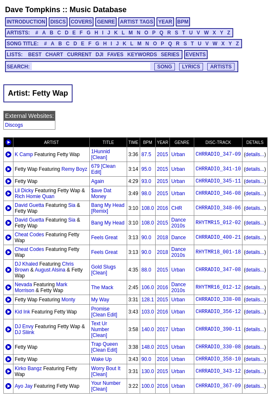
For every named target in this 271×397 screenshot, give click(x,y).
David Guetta (29, 205)
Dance (178, 237)
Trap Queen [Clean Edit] (104, 347)
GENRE (106, 22)
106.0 (147, 287)
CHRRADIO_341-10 (218, 169)
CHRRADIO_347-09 (218, 154)
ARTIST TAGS (136, 22)
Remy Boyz (74, 169)
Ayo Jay (23, 386)
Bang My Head (107, 223)
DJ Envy (24, 326)
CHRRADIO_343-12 (218, 371)
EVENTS (196, 54)
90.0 (146, 237)
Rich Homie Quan (35, 196)
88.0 (146, 270)
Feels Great (104, 237)
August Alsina (50, 270)
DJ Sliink (24, 332)
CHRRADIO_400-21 (218, 237)
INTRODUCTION (26, 22)
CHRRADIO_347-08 (218, 270)
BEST (35, 54)
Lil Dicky (24, 190)
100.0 (147, 386)
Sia (71, 205)
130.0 (147, 371)
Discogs (14, 125)
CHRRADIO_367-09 (218, 386)
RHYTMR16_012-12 (218, 287)
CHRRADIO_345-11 (218, 181)
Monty (69, 300)
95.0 (146, 169)
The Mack (102, 287)
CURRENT (79, 54)
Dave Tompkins (32, 9)
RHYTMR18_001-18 (218, 252)
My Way (100, 300)
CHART (54, 54)
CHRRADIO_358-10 (218, 359)
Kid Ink (22, 312)
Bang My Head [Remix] (107, 208)
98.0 (146, 193)
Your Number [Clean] (105, 386)
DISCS (58, 22)
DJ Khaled (26, 264)
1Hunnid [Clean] (100, 154)
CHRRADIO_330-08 (218, 347)
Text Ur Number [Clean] (100, 329)
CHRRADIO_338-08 (218, 300)
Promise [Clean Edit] (104, 312)
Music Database (98, 9)
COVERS (81, 22)
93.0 (146, 181)
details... (254, 154)
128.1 (147, 300)
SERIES (170, 54)
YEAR (165, 22)
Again (97, 181)
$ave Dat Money (101, 193)
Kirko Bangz (28, 368)
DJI (100, 54)
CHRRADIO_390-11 (218, 329)
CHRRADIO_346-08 (218, 193)
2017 (162, 329)
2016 (162, 208)
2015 (162, 154)
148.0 (147, 347)
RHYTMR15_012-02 (218, 223)
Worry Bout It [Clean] (105, 371)
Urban (178, 154)
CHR (176, 208)
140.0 (147, 329)
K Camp (24, 154)
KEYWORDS (142, 54)
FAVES (115, 54)
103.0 (147, 312)
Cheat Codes (29, 235)
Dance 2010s (178, 223)
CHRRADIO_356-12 (218, 312)
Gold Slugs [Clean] (103, 270)
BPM (183, 22)
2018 (162, 237)
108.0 (147, 208)
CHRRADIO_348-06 (218, 208)
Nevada (23, 284)
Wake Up (101, 359)
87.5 (146, 154)
